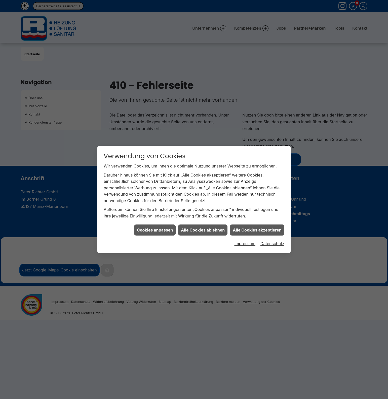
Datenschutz (272, 240)
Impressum (244, 240)
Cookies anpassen (155, 227)
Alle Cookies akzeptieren (257, 227)
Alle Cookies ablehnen (203, 227)
